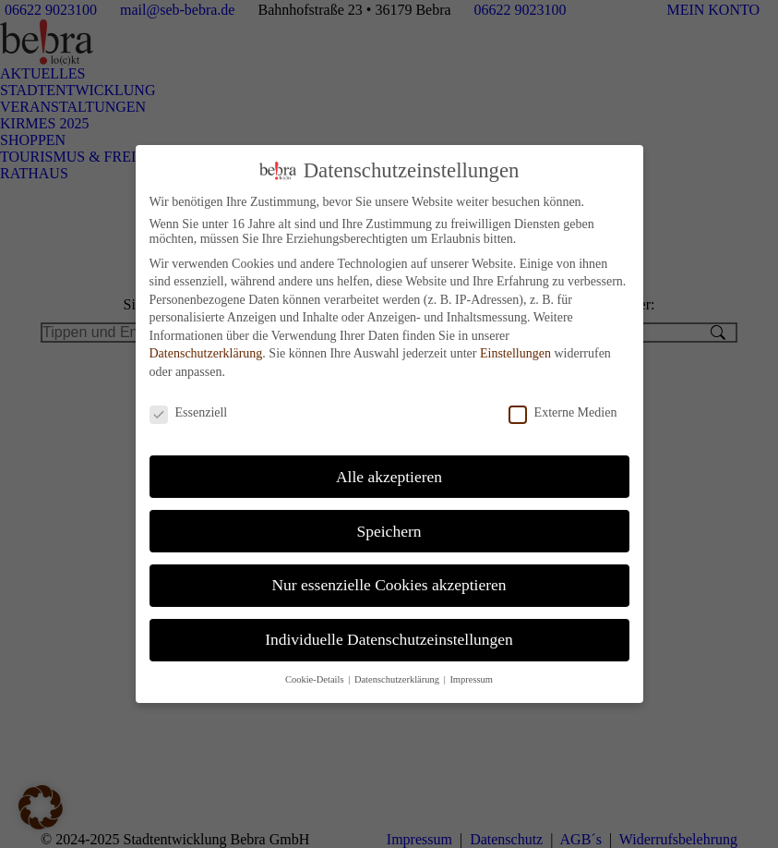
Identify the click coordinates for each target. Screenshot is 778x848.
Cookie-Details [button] (315, 668)
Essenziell (189, 401)
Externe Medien (563, 401)
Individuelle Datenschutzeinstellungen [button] (389, 628)
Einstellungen (515, 342)
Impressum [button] (471, 668)
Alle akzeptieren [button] (389, 464)
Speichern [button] (389, 519)
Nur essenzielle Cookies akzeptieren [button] (388, 573)
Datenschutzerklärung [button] (398, 668)
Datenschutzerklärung (206, 342)
